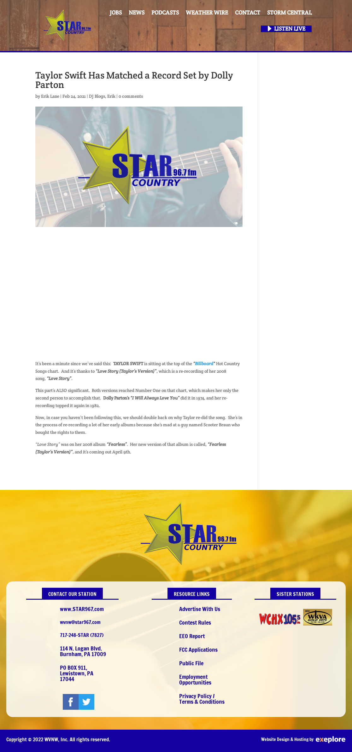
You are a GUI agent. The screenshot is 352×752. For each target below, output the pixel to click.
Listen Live (289, 29)
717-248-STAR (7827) (81, 635)
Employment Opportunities (195, 679)
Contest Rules (195, 622)
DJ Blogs (97, 96)
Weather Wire (207, 12)
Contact (247, 12)
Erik (111, 96)
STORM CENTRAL (289, 12)
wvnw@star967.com (80, 622)
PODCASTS (165, 12)
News (136, 12)
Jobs (116, 12)
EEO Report (192, 636)
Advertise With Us (199, 609)
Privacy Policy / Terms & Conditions (202, 699)
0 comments (131, 96)
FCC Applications (198, 649)
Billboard (204, 363)
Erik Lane (50, 96)
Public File (191, 663)
